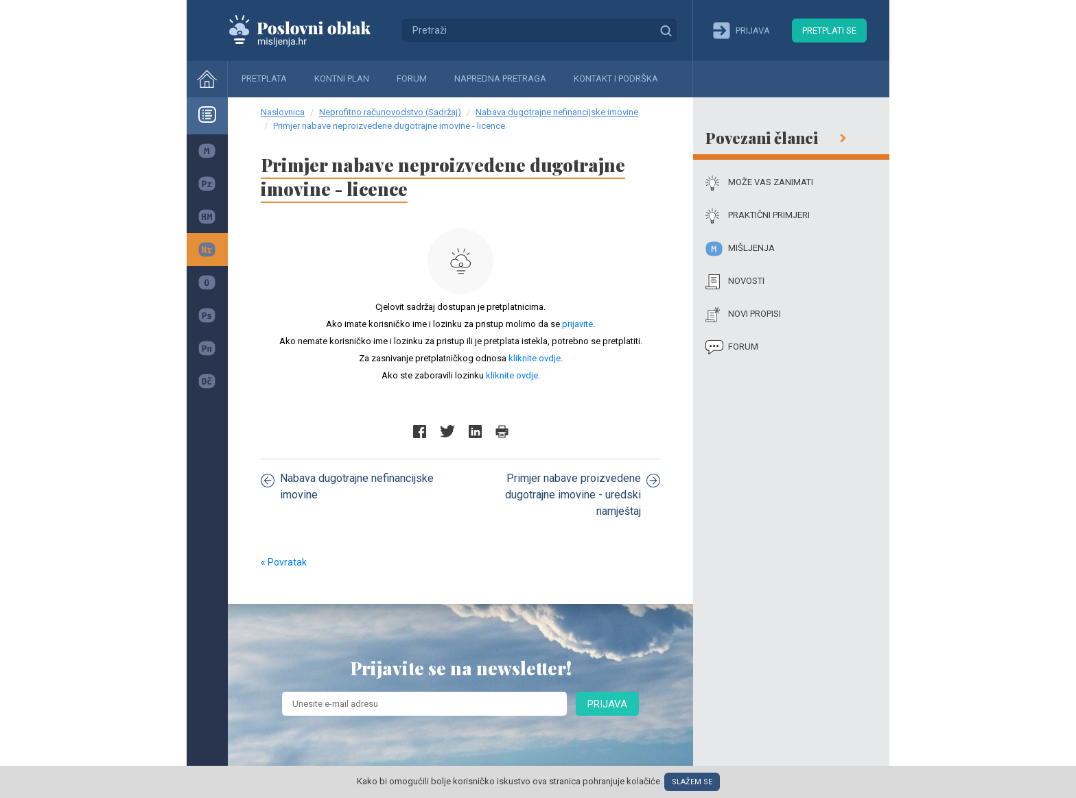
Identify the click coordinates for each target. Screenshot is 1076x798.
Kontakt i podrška (616, 78)
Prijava (607, 704)
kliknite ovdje (534, 358)
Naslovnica (283, 112)
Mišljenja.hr (310, 30)
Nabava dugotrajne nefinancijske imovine (557, 112)
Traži (666, 30)
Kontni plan (341, 78)
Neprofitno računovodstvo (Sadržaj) (390, 112)
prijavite (577, 324)
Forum (412, 78)
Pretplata (264, 78)
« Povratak (284, 562)
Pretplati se (829, 30)
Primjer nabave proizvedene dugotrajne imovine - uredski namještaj (582, 495)
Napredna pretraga (500, 78)
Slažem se (692, 781)
